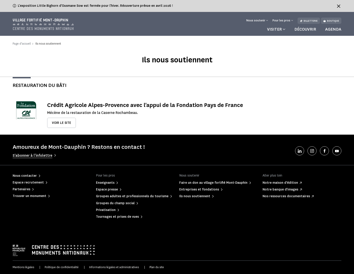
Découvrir (305, 29)
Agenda (333, 29)
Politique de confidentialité (62, 267)
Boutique (331, 21)
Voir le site (61, 123)
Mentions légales (23, 267)
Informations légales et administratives (114, 267)
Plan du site (156, 267)
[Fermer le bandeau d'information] (338, 6)
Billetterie (309, 21)
